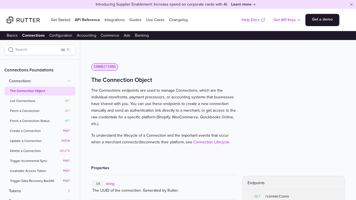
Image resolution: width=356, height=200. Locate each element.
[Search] (39, 49)
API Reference (87, 20)
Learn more (241, 4)
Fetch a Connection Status (40, 121)
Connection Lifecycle (211, 142)
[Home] (23, 20)
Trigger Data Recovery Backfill (40, 181)
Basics (12, 35)
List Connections (40, 101)
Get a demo (322, 19)
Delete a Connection (40, 151)
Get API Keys (285, 20)
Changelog (178, 20)
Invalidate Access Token (40, 171)
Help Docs (253, 20)
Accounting (86, 35)
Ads (127, 35)
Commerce (110, 35)
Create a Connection (40, 131)
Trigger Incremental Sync (40, 161)
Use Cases (155, 20)
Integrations (115, 20)
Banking (142, 35)
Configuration (60, 35)
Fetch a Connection (40, 111)
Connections (33, 35)
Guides (135, 20)
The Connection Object (27, 91)
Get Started (60, 20)
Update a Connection (40, 141)
